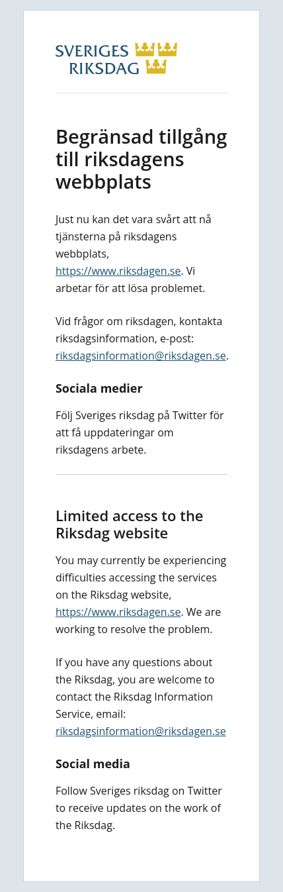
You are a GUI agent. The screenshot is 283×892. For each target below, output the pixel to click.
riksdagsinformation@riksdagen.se (141, 355)
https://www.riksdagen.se (118, 271)
